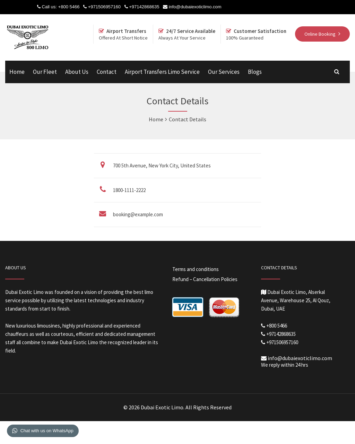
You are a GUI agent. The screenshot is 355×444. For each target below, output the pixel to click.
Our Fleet (45, 72)
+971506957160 (104, 6)
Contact (106, 72)
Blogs (255, 72)
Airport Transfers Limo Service (162, 72)
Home (17, 72)
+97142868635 (144, 6)
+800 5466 (69, 6)
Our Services (224, 72)
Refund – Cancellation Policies (204, 279)
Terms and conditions (195, 269)
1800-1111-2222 (129, 190)
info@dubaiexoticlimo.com (195, 6)
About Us (76, 72)
